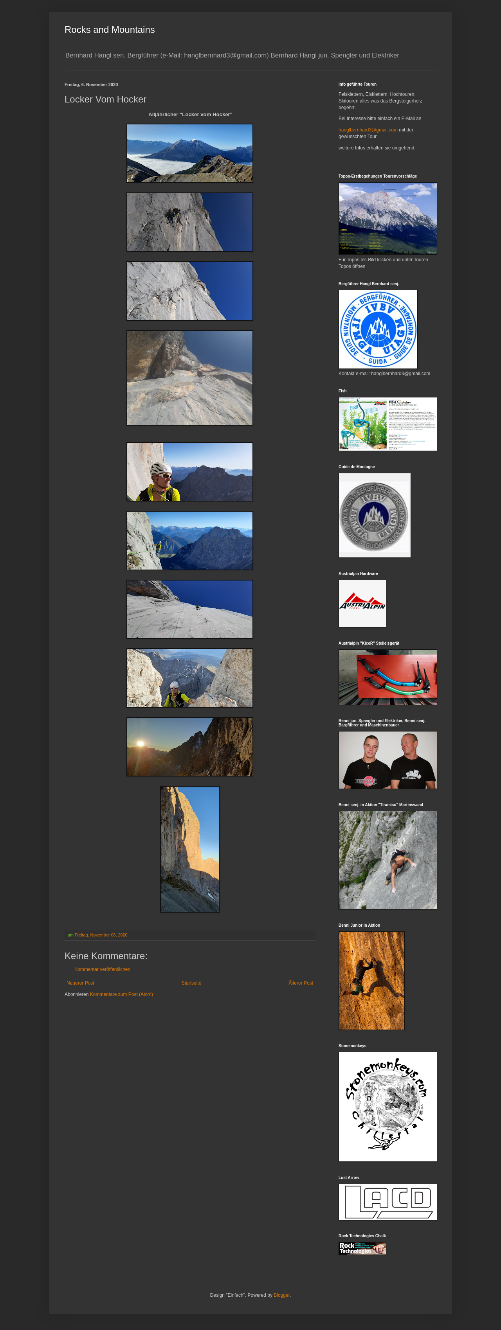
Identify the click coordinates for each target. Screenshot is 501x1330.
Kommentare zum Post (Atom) (121, 994)
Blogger (282, 1295)
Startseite (192, 983)
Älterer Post (300, 983)
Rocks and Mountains (110, 29)
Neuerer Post (80, 983)
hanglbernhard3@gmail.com (368, 130)
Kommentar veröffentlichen (102, 969)
